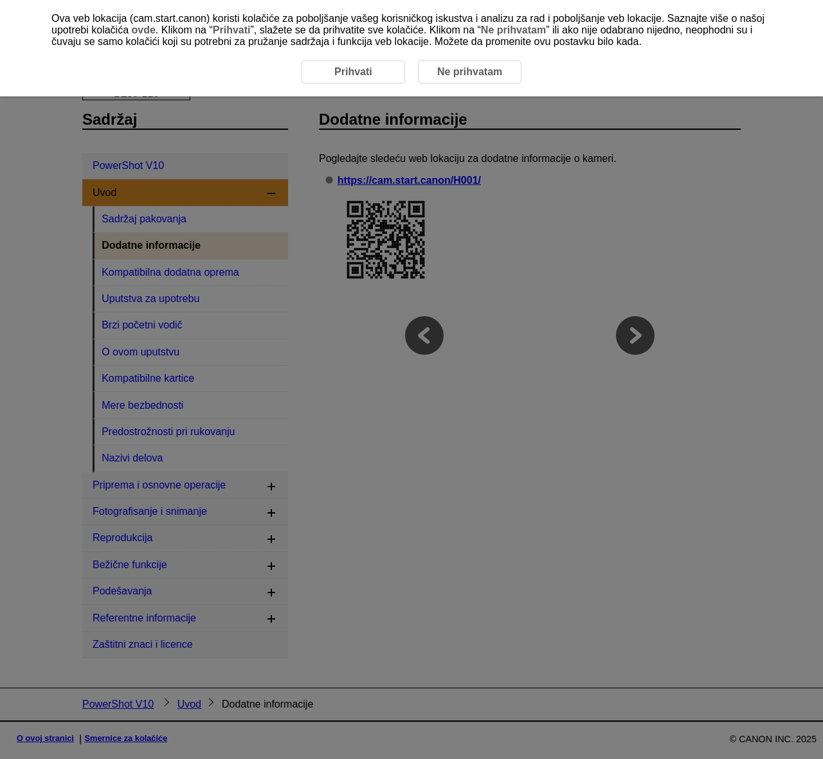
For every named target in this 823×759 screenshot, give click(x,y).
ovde (144, 29)
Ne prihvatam (513, 29)
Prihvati (232, 29)
